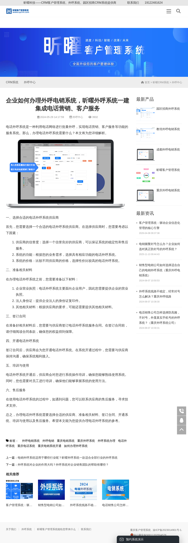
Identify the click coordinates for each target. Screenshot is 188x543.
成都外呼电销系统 (168, 149)
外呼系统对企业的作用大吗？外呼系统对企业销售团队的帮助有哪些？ (63, 464)
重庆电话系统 (26, 445)
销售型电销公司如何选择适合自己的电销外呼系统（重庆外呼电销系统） (159, 270)
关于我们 (11, 529)
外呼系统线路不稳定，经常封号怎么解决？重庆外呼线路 (159, 294)
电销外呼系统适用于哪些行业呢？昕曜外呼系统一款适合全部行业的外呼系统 (68, 457)
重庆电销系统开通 (49, 445)
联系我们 (133, 2)
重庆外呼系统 (86, 440)
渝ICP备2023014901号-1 (167, 529)
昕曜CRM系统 (161, 82)
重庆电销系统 (66, 440)
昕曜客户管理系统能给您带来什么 (56, 529)
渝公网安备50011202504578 (148, 535)
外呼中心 (30, 82)
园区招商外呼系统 (168, 108)
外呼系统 (26, 529)
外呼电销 (48, 440)
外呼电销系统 (31, 440)
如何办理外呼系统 (76, 445)
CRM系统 (12, 82)
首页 (145, 82)
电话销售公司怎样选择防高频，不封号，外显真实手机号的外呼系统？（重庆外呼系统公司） (159, 317)
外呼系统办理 (106, 440)
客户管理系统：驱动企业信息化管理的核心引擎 (159, 225)
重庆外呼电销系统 (168, 190)
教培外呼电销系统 (168, 129)
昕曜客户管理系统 (168, 169)
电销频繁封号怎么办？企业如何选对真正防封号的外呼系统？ (159, 246)
